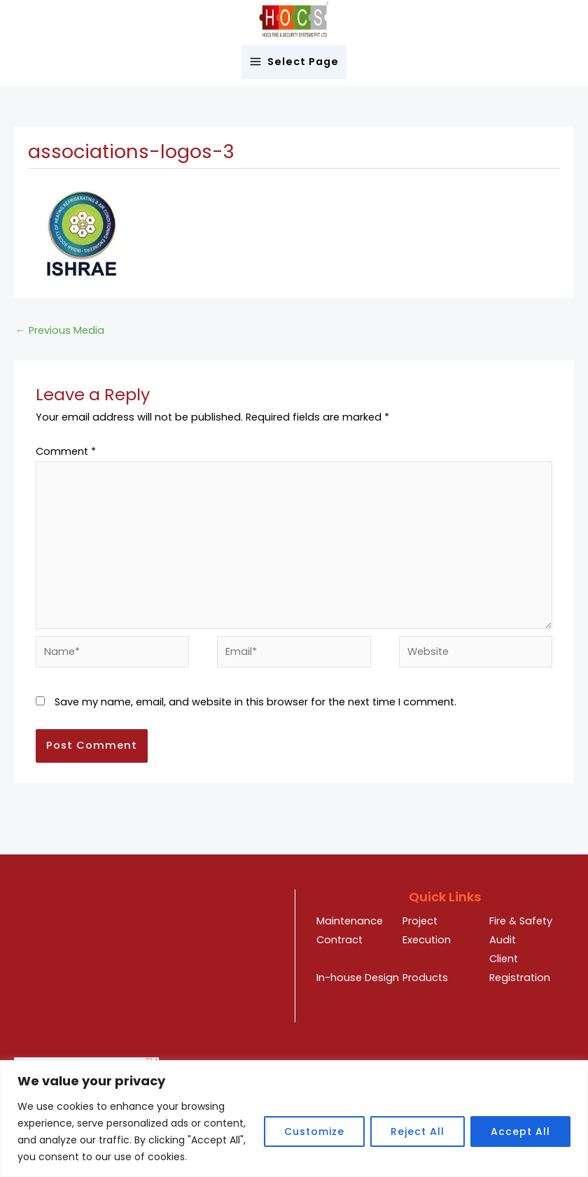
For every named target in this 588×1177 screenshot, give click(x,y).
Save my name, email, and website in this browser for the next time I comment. (255, 702)
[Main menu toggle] (294, 62)
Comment (66, 451)
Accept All (520, 1132)
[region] (294, 1118)
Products (425, 978)
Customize (314, 1132)
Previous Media (59, 330)
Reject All (417, 1132)
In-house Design (357, 978)
